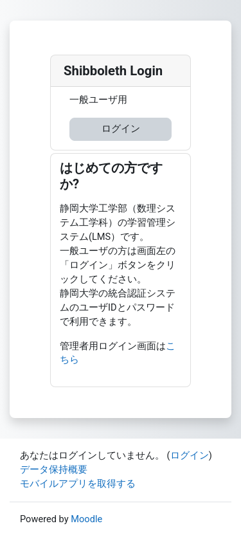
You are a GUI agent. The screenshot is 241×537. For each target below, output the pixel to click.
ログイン (121, 128)
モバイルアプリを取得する (78, 483)
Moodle (86, 519)
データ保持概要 (53, 469)
